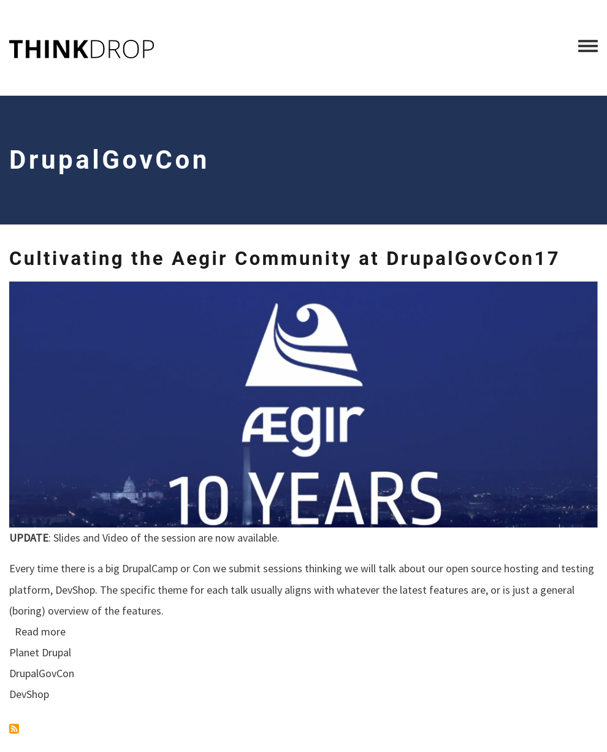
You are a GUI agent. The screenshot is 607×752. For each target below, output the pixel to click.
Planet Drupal (40, 652)
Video (115, 538)
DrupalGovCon (41, 673)
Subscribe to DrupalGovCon (14, 729)
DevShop (75, 590)
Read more (40, 631)
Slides (66, 538)
